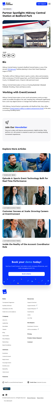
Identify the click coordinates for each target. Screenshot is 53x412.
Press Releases (6, 338)
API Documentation (33, 329)
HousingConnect (6, 362)
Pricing (29, 334)
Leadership (5, 323)
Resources (30, 299)
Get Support (42, 3)
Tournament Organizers (8, 302)
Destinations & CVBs (7, 308)
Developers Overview (32, 326)
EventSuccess (5, 365)
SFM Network (12, 69)
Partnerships (7, 9)
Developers (31, 322)
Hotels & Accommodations (9, 311)
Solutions (5, 349)
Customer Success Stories (11, 207)
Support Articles (32, 305)
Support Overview (32, 302)
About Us (4, 320)
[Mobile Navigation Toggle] (49, 4)
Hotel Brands (30, 311)
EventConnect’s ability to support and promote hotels (27, 108)
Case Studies (5, 335)
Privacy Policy (40, 397)
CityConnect (5, 372)
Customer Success (38, 382)
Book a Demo (26, 274)
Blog (3, 332)
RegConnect (5, 359)
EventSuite (5, 353)
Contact (30, 342)
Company (5, 316)
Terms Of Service (31, 397)
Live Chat (29, 318)
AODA (29, 314)
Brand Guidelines (6, 345)
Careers (4, 329)
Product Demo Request (34, 338)
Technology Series (9, 175)
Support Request (32, 308)
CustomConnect (6, 356)
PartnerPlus (5, 368)
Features (5, 376)
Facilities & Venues (7, 305)
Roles (4, 299)
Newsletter (5, 326)
